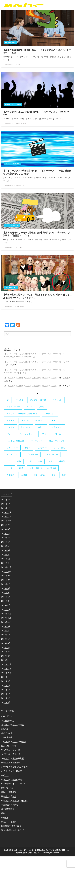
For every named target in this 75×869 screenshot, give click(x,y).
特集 (3, 826)
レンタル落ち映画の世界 (11, 792)
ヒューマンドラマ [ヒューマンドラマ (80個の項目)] (56, 454)
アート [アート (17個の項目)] (42, 420)
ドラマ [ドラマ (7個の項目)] (44, 447)
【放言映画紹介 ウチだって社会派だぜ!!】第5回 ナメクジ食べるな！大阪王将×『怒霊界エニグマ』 (36, 247)
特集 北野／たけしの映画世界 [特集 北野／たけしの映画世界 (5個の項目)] (43, 481)
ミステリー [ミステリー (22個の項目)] (42, 461)
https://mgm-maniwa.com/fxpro (18, 370)
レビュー (5, 788)
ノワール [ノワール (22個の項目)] (57, 447)
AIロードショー (7, 729)
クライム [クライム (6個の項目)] (39, 433)
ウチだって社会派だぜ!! (12, 238)
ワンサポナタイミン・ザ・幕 (13, 797)
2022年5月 (6, 707)
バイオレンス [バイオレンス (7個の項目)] (36, 454)
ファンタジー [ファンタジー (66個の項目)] (12, 461)
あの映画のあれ (7, 733)
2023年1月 (5, 673)
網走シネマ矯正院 (8, 835)
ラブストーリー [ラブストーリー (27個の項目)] (31, 468)
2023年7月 (5, 648)
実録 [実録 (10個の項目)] (40, 474)
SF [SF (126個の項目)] (8, 413)
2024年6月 (6, 601)
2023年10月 (6, 635)
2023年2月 (6, 669)
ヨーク (18, 78)
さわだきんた (20, 199)
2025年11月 (6, 530)
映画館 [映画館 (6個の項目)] (62, 474)
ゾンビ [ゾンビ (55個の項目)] (9, 447)
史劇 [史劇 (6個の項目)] (30, 474)
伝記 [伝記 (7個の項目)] (9, 474)
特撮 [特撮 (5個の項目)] (21, 481)
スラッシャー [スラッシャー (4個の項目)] (57, 440)
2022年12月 (6, 677)
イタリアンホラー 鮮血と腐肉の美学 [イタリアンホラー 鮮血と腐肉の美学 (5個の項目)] (22, 427)
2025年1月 (5, 572)
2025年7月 (5, 546)
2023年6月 (6, 652)
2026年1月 (5, 521)
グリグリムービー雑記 (10, 776)
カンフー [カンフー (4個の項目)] (25, 433)
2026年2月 (5, 517)
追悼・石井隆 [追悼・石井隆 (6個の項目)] (39, 488)
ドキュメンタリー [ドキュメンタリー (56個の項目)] (26, 447)
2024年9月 (6, 589)
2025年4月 (6, 559)
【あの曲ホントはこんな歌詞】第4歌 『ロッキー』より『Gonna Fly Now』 (36, 126)
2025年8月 (6, 542)
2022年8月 (5, 694)
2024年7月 (5, 597)
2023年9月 (6, 639)
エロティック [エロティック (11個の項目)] (50, 427)
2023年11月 (6, 631)
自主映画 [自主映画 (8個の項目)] (10, 488)
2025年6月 (6, 551)
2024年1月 (5, 622)
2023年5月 (6, 656)
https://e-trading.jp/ (13, 386)
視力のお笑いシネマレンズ (12, 843)
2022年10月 (6, 686)
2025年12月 (6, 525)
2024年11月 (6, 580)
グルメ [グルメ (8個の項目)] (52, 433)
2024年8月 (6, 593)
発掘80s (4, 831)
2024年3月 (6, 614)
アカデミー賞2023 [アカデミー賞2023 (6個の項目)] (38, 413)
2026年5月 (6, 513)
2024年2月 (6, 618)
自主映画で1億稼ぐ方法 (11, 839)
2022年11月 (6, 682)
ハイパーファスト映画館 (12, 176)
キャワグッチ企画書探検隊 (12, 771)
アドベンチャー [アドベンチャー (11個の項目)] (13, 420)
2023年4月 (6, 660)
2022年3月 (6, 715)
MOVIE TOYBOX (21, 137)
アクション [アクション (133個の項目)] (57, 413)
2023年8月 (6, 644)
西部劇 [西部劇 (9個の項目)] (24, 488)
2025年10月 (6, 534)
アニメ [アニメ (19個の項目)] (29, 420)
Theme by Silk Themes (51, 866)
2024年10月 (6, 584)
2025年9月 (6, 538)
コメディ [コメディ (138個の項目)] (10, 440)
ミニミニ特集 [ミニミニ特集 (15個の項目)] (59, 461)
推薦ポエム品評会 (8, 809)
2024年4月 (6, 610)
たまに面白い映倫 (8, 759)
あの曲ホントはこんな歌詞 (13, 117)
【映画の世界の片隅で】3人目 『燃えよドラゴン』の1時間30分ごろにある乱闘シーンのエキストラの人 (37, 309)
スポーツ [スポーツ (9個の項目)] (41, 440)
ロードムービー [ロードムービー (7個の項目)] (51, 468)
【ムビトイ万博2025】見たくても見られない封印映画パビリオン (32, 391)
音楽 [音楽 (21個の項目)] (64, 488)
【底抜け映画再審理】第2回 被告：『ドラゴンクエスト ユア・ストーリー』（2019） (37, 64)
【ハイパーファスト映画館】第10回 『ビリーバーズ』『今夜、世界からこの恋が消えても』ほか (37, 185)
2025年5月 (6, 555)
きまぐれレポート (8, 746)
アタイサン (18, 261)
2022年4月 (6, 711)
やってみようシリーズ (10, 763)
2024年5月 (6, 606)
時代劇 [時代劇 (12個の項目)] (9, 481)
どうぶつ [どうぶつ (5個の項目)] (19, 413)
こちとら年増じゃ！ (9, 750)
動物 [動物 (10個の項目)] (19, 474)
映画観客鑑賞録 (7, 822)
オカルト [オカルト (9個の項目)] (10, 433)
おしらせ (5, 742)
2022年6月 (5, 703)
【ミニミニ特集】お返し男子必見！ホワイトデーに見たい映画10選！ (33, 367)
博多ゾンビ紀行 (7, 801)
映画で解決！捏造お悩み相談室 (14, 814)
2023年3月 (6, 665)
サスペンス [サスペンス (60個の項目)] (25, 440)
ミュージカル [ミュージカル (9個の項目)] (12, 468)
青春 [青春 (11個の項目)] (53, 488)
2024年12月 (6, 576)
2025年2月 (6, 568)
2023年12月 (6, 627)
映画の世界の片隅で (11, 300)
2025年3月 (6, 563)
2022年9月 (5, 690)
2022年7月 (5, 698)
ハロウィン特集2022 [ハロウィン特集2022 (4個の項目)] (15, 454)
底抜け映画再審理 (10, 55)
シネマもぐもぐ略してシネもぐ (14, 780)
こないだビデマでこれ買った (13, 754)
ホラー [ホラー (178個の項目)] (27, 461)
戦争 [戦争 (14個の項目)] (51, 474)
